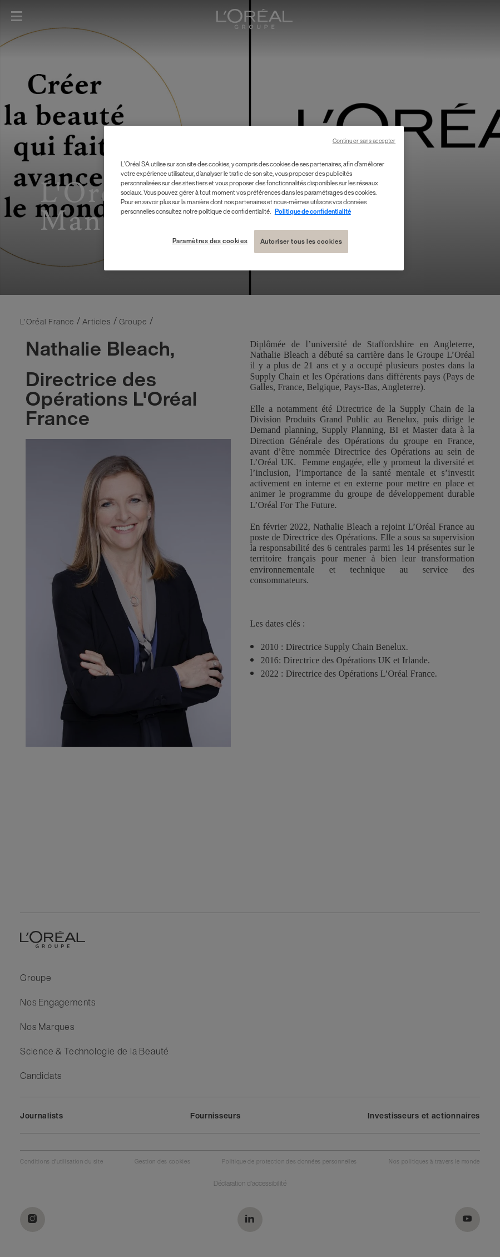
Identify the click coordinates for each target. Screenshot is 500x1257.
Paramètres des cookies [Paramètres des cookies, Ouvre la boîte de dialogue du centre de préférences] (210, 240)
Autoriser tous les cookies (301, 241)
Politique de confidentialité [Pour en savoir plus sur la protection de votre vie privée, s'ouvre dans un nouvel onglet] (313, 211)
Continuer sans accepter (364, 141)
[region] (254, 198)
